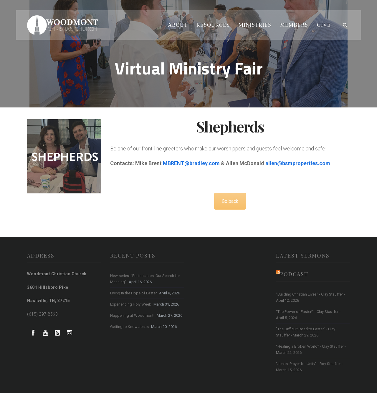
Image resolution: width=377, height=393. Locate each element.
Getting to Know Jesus (129, 326)
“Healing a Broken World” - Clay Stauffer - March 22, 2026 (311, 349)
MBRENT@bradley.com (191, 163)
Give (324, 25)
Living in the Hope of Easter (133, 293)
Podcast (294, 274)
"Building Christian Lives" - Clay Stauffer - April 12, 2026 (310, 297)
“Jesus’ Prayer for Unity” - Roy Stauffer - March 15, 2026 (309, 367)
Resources (213, 25)
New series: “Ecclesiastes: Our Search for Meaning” (145, 278)
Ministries (255, 25)
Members (294, 25)
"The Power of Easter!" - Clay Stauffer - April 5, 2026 (308, 314)
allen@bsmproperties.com (297, 163)
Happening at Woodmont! (132, 315)
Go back (230, 201)
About (178, 25)
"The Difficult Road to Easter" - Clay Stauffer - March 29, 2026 (305, 332)
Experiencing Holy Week (130, 304)
